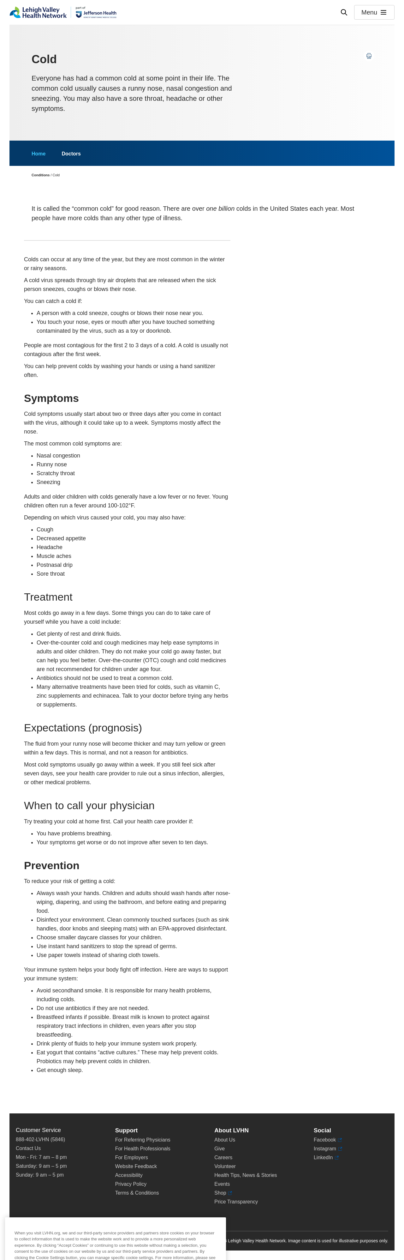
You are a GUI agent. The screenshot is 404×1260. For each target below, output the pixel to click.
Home (38, 153)
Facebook (328, 1140)
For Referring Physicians (142, 1139)
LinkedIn (326, 1157)
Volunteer (225, 1166)
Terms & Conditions (137, 1193)
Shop (223, 1193)
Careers (223, 1157)
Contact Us (28, 1148)
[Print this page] (369, 56)
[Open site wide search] (344, 12)
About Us (224, 1139)
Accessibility (129, 1175)
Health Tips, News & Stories (245, 1175)
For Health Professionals (142, 1148)
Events (222, 1184)
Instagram (328, 1149)
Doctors (71, 153)
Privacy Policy (131, 1184)
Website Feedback (136, 1166)
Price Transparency (236, 1201)
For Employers (131, 1157)
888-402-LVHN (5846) (40, 1139)
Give (219, 1148)
